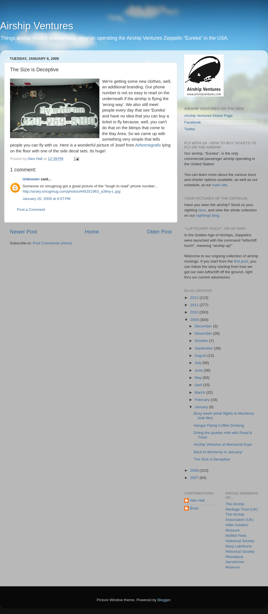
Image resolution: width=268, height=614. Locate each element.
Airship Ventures (36, 26)
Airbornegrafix (148, 145)
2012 (195, 298)
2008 (195, 470)
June (199, 370)
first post (241, 261)
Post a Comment (31, 209)
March (200, 392)
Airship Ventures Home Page (208, 116)
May (199, 378)
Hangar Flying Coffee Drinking (219, 425)
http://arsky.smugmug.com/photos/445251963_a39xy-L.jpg (71, 191)
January (202, 407)
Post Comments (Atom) (52, 243)
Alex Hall (197, 500)
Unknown (31, 179)
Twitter (189, 129)
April (199, 385)
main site (219, 185)
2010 (195, 312)
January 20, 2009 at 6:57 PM (47, 199)
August (201, 355)
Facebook (192, 122)
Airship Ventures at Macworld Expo (223, 444)
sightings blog (207, 215)
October (202, 341)
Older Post (159, 232)
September (204, 348)
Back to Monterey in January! (218, 452)
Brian (194, 508)
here (202, 210)
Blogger (163, 600)
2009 (195, 320)
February (203, 400)
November (204, 333)
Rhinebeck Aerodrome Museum (235, 562)
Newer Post (23, 232)
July (198, 363)
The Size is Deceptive (212, 459)
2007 (195, 478)
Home (92, 232)
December (204, 326)
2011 (195, 305)
